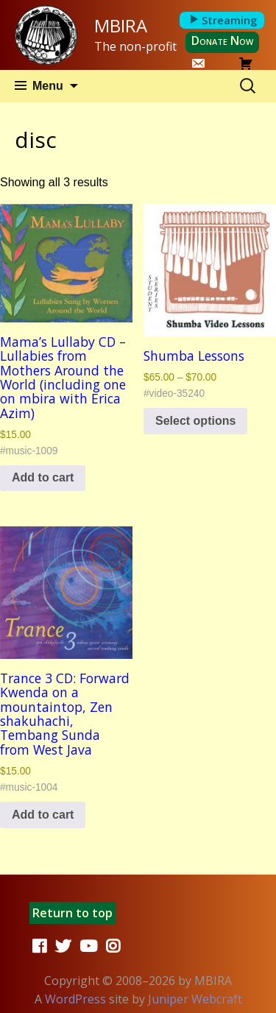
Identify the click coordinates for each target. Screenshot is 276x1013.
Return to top (72, 913)
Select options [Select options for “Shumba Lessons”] (195, 420)
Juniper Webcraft (195, 999)
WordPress (75, 999)
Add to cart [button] (43, 477)
